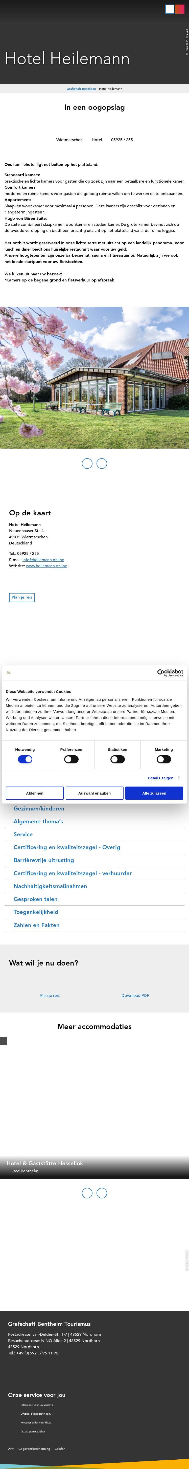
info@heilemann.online (43, 559)
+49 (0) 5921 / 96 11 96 (37, 1353)
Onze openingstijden (33, 1431)
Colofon (60, 1448)
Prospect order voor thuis (36, 1422)
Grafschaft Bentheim (81, 88)
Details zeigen (160, 778)
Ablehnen (34, 793)
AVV (11, 1448)
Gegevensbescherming (34, 1448)
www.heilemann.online (46, 565)
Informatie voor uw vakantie (37, 1405)
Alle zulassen (154, 793)
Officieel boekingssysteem (36, 1413)
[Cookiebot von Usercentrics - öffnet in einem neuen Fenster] (161, 673)
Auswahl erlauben (94, 793)
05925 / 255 (122, 139)
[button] (22, 597)
